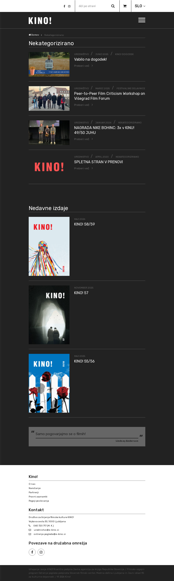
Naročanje (35, 488)
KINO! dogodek (124, 54)
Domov (34, 34)
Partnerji (34, 492)
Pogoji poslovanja (39, 501)
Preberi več (81, 65)
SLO (138, 6)
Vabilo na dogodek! (90, 59)
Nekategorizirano (130, 122)
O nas (32, 484)
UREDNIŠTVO (81, 54)
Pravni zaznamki (38, 496)
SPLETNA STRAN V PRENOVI (98, 162)
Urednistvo (81, 122)
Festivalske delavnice (131, 88)
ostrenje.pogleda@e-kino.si (50, 534)
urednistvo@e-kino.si (46, 530)
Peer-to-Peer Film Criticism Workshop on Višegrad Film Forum (109, 96)
